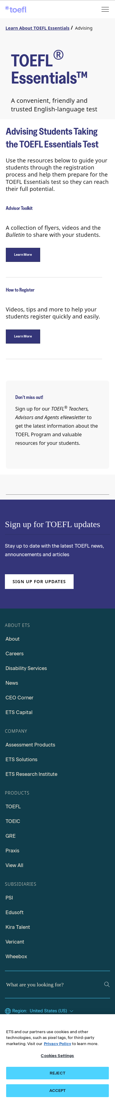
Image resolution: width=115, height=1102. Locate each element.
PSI (9, 898)
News (12, 683)
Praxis (12, 851)
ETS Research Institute (31, 774)
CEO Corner (19, 698)
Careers (15, 654)
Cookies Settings (57, 1055)
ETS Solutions (21, 759)
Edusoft (15, 912)
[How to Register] (23, 336)
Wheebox (16, 956)
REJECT (57, 1073)
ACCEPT (57, 1090)
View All (14, 865)
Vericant (15, 942)
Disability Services (26, 668)
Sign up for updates (39, 581)
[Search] (107, 984)
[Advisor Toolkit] (23, 255)
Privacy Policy (57, 1043)
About (13, 639)
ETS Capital (19, 712)
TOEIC (13, 821)
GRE (11, 836)
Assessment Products (30, 745)
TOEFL (13, 807)
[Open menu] (106, 9)
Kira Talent (18, 927)
